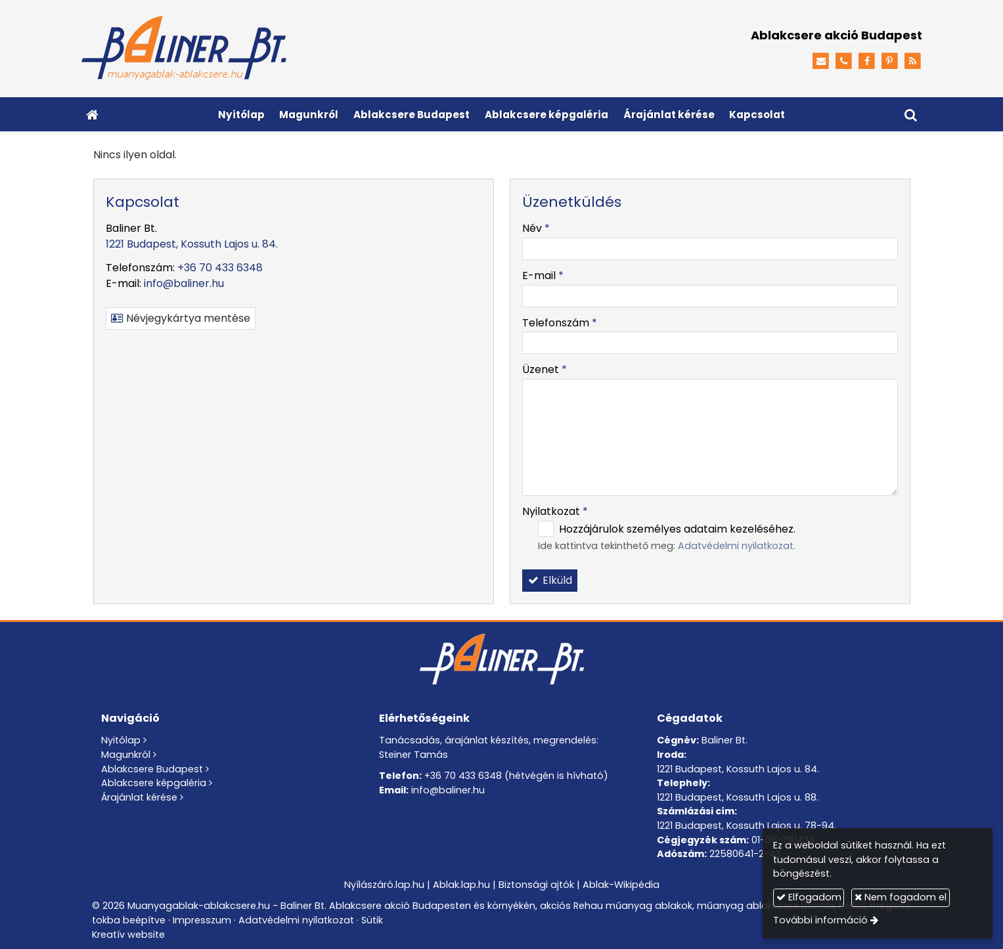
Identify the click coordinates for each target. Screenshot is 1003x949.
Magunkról (125, 754)
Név (536, 228)
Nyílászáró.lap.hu (384, 884)
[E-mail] (821, 61)
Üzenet (544, 369)
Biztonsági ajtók (536, 884)
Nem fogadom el (901, 897)
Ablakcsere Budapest (152, 769)
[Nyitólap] (291, 48)
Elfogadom (808, 897)
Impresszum (202, 920)
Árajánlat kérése (139, 797)
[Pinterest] (889, 61)
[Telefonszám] (843, 61)
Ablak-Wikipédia (621, 884)
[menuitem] (241, 114)
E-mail (543, 275)
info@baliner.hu (184, 283)
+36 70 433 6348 (220, 267)
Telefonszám (559, 322)
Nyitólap (121, 740)
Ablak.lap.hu (461, 884)
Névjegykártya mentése (180, 318)
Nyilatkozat (555, 511)
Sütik (372, 920)
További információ (820, 920)
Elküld (550, 580)
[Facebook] (866, 61)
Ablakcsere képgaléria (153, 782)
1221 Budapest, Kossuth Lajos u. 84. (192, 244)
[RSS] (912, 61)
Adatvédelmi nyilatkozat (735, 545)
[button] (910, 114)
